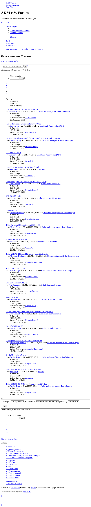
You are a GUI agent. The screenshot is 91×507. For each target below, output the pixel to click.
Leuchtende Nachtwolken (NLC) (52, 126)
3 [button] (6, 85)
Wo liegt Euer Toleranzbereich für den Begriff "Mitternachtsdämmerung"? (33, 138)
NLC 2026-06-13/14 (13, 196)
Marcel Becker (15, 227)
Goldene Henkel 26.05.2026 (16, 239)
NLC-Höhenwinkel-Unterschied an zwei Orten (23, 124)
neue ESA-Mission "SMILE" (16, 283)
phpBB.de (27, 492)
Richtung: (69, 401)
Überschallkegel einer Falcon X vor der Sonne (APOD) (26, 182)
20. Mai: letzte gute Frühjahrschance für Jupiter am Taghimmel (29, 312)
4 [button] (6, 87)
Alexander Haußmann (18, 256)
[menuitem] (19, 31)
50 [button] (6, 93)
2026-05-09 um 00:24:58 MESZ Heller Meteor (23, 370)
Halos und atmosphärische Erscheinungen (54, 111)
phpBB (33, 488)
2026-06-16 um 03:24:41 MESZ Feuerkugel (22, 167)
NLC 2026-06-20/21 (13, 153)
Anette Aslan (13, 111)
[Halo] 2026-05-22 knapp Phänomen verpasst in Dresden (27, 254)
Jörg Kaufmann (14, 285)
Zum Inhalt (5, 22)
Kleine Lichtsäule (12, 211)
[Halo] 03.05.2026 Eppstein (16, 268)
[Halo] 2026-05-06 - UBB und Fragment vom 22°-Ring (26, 384)
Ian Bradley (15, 488)
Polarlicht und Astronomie (50, 184)
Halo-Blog (10, 7)
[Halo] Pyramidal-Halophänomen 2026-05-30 (23, 225)
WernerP (13, 242)
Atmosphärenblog (12, 5)
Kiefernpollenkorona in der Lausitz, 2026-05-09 (24, 341)
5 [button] (6, 89)
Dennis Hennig (15, 140)
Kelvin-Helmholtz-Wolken (16, 355)
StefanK (13, 155)
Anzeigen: (13, 401)
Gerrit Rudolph (14, 270)
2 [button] (6, 83)
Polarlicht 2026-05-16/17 (15, 326)
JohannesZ (14, 169)
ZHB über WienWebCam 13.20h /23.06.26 (22, 109)
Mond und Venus (12, 297)
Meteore (41, 169)
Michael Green (15, 328)
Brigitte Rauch (15, 299)
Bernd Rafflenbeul (17, 213)
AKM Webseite (11, 3)
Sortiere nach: (42, 401)
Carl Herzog (14, 126)
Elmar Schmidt (14, 184)
